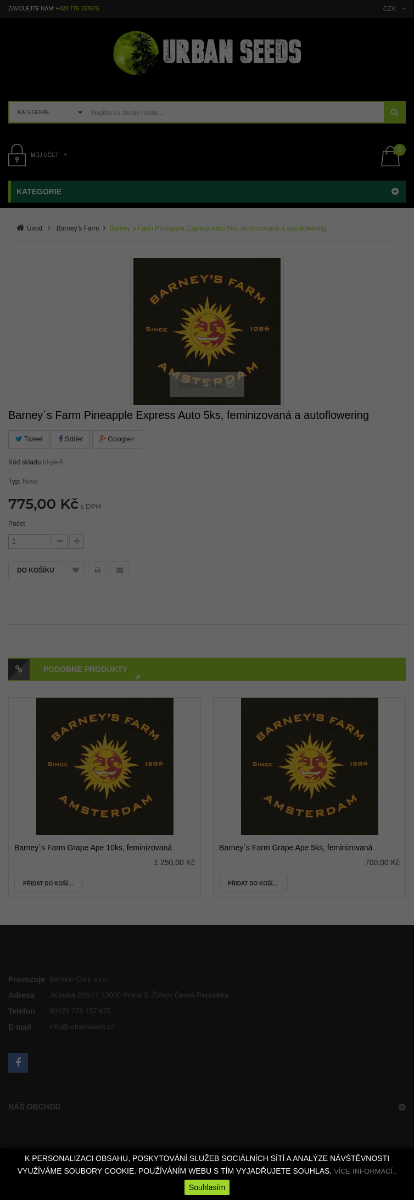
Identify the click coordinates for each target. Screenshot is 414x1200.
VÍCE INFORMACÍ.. (365, 1171)
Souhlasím (207, 1187)
